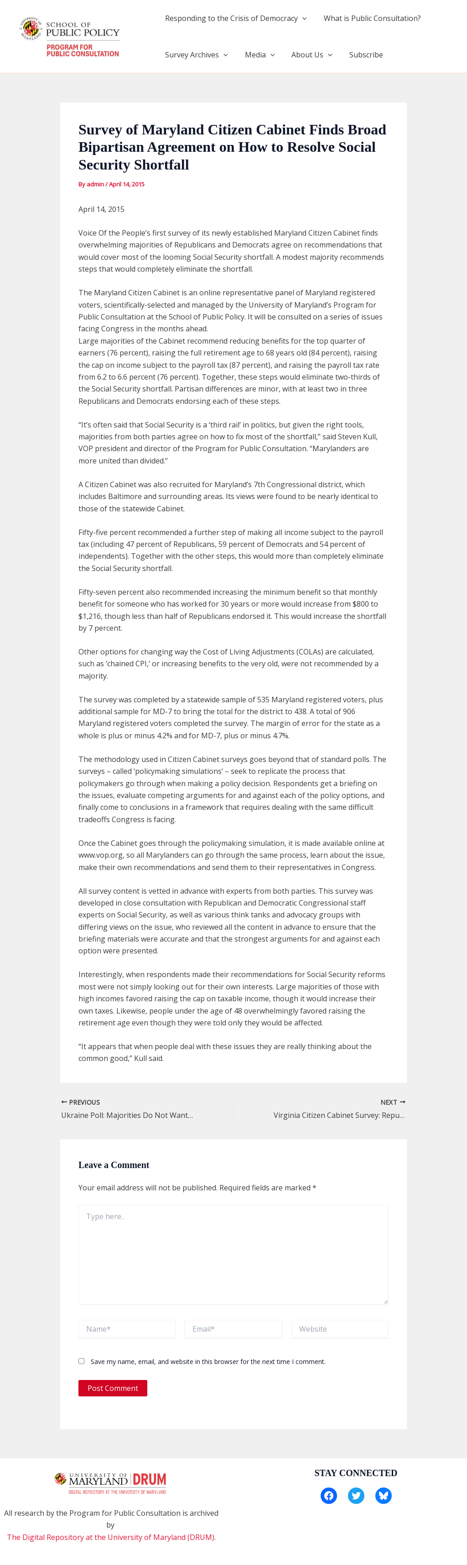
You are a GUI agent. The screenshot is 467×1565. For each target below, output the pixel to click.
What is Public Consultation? (368, 18)
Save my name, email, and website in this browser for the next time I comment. (208, 1361)
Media (256, 54)
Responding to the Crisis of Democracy (235, 18)
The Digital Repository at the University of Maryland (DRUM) (110, 1537)
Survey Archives (195, 54)
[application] (301, 18)
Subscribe (358, 55)
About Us (306, 54)
